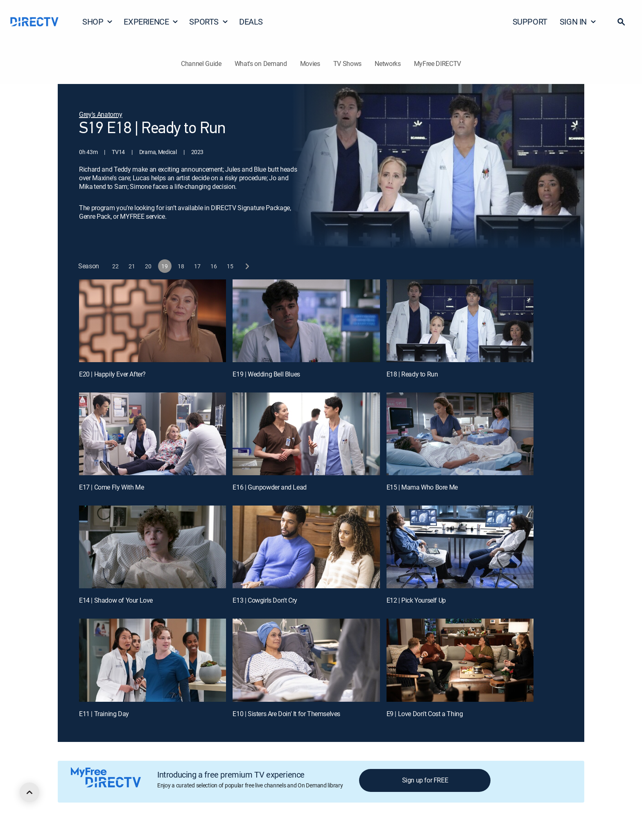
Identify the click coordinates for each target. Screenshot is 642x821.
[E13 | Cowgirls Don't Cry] (306, 547)
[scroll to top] (29, 792)
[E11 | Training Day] (152, 660)
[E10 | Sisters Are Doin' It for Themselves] (306, 660)
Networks (387, 63)
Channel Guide (201, 63)
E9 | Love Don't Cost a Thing (425, 713)
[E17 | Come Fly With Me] (152, 433)
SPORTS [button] (208, 21)
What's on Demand (261, 63)
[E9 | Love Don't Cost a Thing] (460, 660)
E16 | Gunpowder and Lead (269, 487)
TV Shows (347, 63)
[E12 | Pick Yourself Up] (460, 547)
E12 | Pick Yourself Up (416, 600)
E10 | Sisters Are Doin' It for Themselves (286, 713)
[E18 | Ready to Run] (460, 320)
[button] (621, 22)
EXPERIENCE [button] (151, 21)
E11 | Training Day (104, 713)
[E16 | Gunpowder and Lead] (306, 433)
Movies (310, 63)
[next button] (246, 266)
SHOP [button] (97, 21)
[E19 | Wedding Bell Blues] (306, 320)
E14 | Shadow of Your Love (116, 600)
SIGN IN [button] (578, 21)
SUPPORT (530, 21)
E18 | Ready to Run (412, 374)
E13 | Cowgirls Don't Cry (265, 600)
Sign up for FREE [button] (425, 780)
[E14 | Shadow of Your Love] (152, 547)
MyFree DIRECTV (437, 63)
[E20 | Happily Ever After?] (152, 320)
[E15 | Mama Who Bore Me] (460, 433)
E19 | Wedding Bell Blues (266, 374)
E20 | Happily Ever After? (112, 374)
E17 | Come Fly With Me (111, 487)
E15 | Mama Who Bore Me (422, 487)
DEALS (251, 21)
